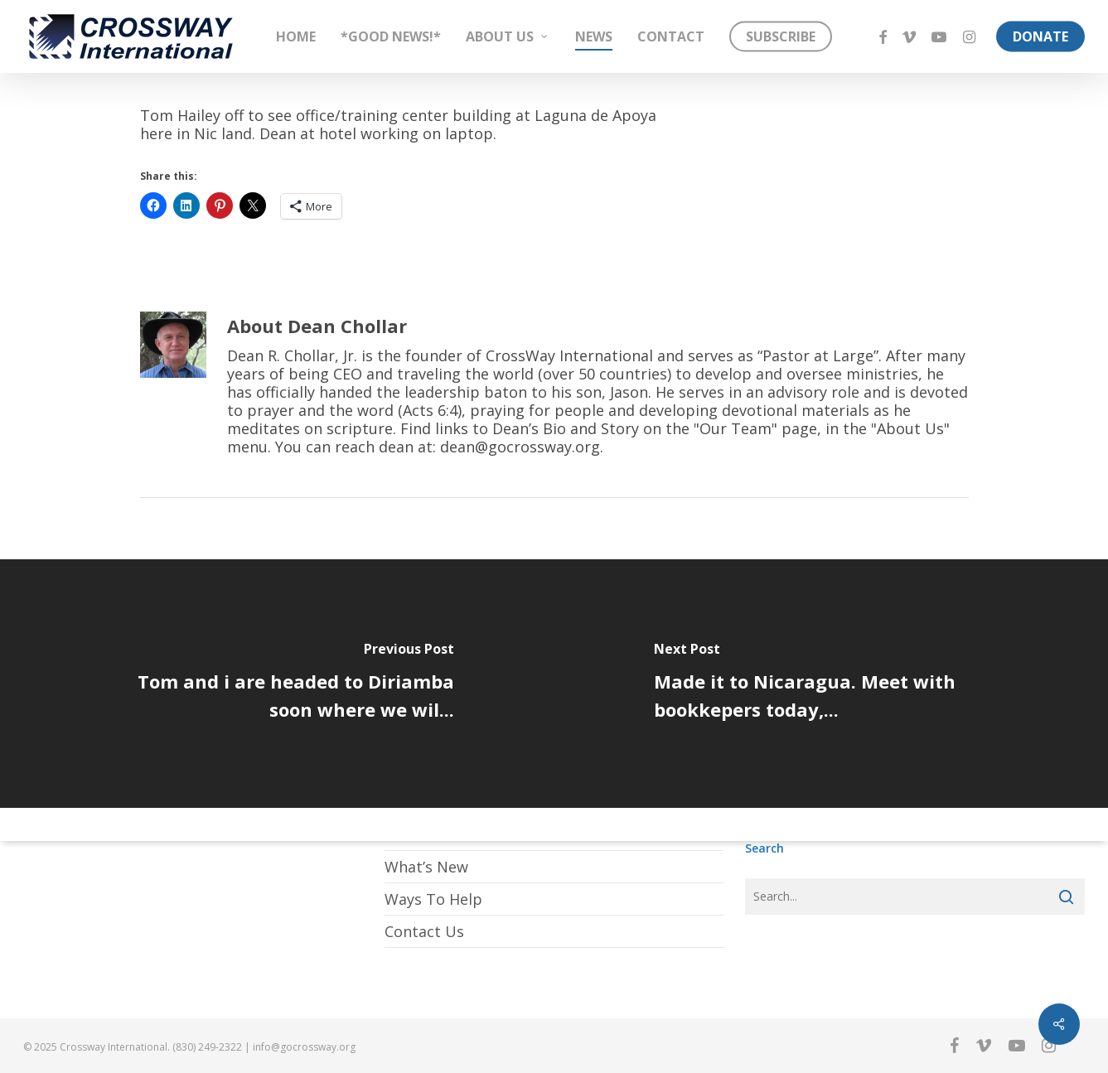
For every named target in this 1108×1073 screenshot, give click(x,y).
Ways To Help (433, 899)
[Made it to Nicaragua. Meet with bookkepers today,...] (831, 683)
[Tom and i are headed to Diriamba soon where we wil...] (277, 683)
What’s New (426, 867)
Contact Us (424, 931)
